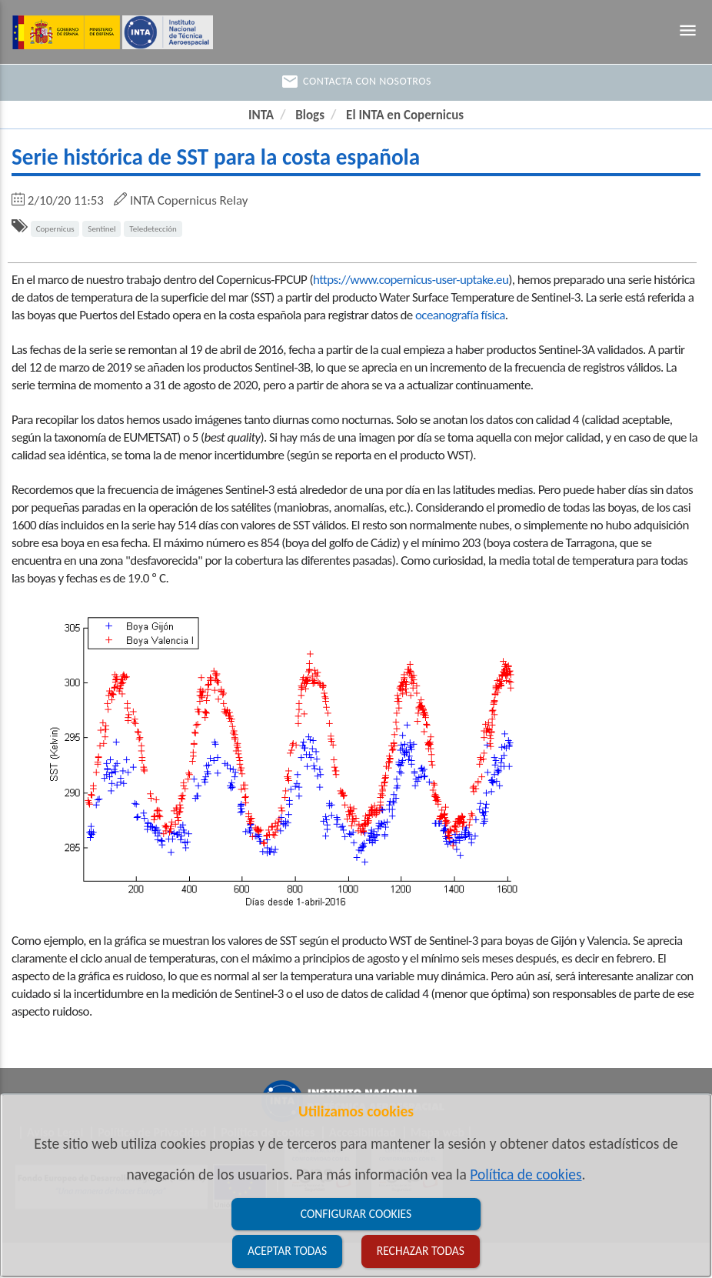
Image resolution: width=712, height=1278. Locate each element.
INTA (261, 115)
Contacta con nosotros (356, 81)
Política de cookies (525, 1174)
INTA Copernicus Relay (189, 200)
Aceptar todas (287, 1250)
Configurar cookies (356, 1213)
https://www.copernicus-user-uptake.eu (410, 280)
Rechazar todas (420, 1250)
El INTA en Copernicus (405, 115)
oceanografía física (460, 315)
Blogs (309, 115)
